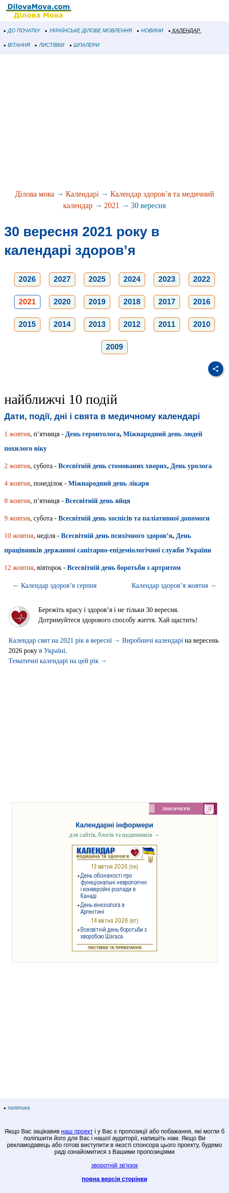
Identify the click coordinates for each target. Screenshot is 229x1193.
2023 (166, 279)
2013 (97, 324)
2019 (97, 302)
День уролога (191, 465)
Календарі (82, 194)
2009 (114, 347)
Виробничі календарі (152, 640)
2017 (166, 302)
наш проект (77, 1131)
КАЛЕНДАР (184, 31)
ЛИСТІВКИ (50, 45)
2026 (27, 279)
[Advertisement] (114, 122)
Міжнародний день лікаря (108, 483)
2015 (27, 324)
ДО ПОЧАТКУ (22, 31)
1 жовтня (17, 434)
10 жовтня (19, 535)
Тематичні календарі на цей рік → (58, 660)
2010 (201, 324)
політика (17, 1108)
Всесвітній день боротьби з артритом (124, 567)
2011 (166, 324)
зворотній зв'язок (114, 1165)
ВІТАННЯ (17, 45)
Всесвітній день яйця (97, 500)
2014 (62, 324)
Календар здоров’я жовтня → (174, 585)
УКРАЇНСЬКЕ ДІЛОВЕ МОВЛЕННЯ (88, 31)
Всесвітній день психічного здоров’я (116, 535)
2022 (201, 279)
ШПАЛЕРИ (85, 45)
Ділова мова (34, 194)
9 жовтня (17, 518)
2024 (131, 279)
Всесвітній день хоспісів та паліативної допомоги (133, 518)
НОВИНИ (150, 31)
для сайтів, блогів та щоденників (114, 835)
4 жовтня (17, 483)
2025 (97, 279)
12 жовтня (19, 567)
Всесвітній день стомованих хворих (112, 465)
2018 (131, 302)
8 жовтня (17, 500)
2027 (62, 279)
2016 (201, 302)
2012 (131, 324)
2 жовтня (17, 465)
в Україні (52, 650)
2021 (112, 205)
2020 (62, 302)
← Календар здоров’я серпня (54, 585)
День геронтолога (92, 434)
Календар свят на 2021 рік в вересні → (64, 640)
